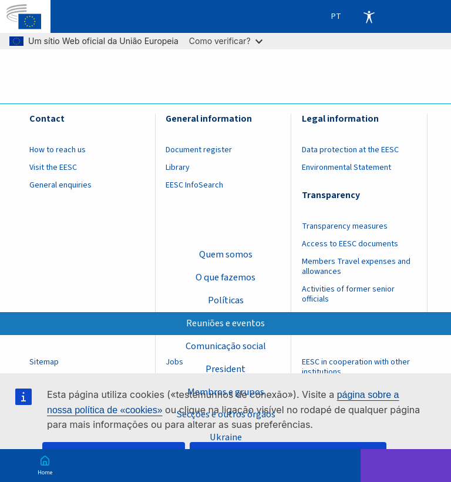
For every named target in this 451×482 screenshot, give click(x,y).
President (225, 369)
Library (178, 167)
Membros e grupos (225, 391)
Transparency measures (345, 226)
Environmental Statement (346, 167)
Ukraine (226, 437)
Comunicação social (226, 346)
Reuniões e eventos (225, 323)
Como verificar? (225, 41)
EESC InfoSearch (194, 185)
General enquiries (60, 185)
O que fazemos (225, 277)
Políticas (226, 300)
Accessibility (368, 16)
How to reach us (57, 150)
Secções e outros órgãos (225, 414)
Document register (199, 150)
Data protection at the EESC (350, 150)
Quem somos (226, 254)
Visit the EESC (53, 167)
